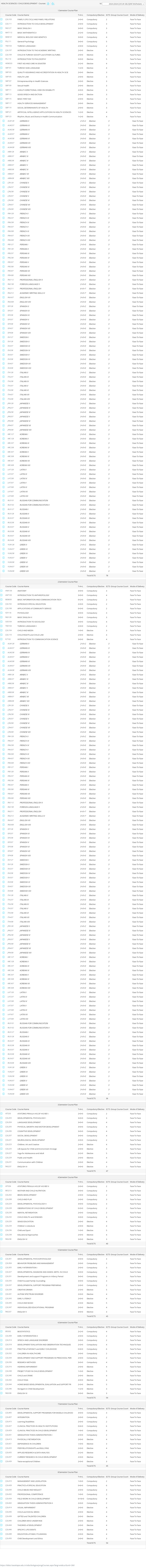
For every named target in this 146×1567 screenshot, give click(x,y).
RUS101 (11, 500)
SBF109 (8, 85)
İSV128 (10, 341)
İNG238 (8, 1239)
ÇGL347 (8, 1307)
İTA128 (10, 372)
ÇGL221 (8, 1140)
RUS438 (11, 540)
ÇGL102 (8, 604)
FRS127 (10, 244)
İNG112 (11, 279)
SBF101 (8, 68)
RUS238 (11, 522)
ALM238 (11, 129)
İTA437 (10, 394)
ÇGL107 (8, 50)
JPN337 (10, 416)
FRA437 (11, 235)
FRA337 (11, 227)
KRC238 (11, 447)
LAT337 (11, 482)
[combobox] (123, 3)
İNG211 (11, 288)
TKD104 (8, 626)
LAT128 (11, 469)
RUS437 (11, 536)
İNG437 (11, 297)
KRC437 (11, 461)
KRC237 (11, 443)
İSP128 (10, 306)
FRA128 (11, 213)
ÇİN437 (10, 204)
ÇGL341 (8, 1294)
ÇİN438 (10, 209)
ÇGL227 (8, 1153)
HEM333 (8, 63)
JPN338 (10, 421)
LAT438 (11, 496)
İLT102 (8, 639)
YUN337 (11, 558)
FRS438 (10, 275)
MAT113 (8, 32)
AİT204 (8, 1186)
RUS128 (11, 513)
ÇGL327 (8, 1272)
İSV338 (10, 359)
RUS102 (11, 505)
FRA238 (11, 222)
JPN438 (10, 430)
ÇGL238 (8, 1234)
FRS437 (10, 271)
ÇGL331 (8, 1276)
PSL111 (8, 41)
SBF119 (8, 107)
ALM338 (11, 138)
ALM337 (11, 134)
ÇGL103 (8, 19)
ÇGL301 (8, 1259)
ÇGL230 (8, 1212)
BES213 (8, 1190)
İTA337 (10, 385)
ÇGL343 (8, 1298)
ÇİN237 (10, 187)
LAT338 (11, 487)
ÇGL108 (8, 608)
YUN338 (11, 562)
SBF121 (8, 112)
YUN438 (11, 571)
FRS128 (10, 249)
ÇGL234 (8, 1226)
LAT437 (11, 491)
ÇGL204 (8, 1122)
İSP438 (10, 333)
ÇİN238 (10, 191)
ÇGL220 (8, 1221)
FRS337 (10, 262)
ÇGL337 (8, 1285)
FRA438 (11, 240)
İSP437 (10, 328)
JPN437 (10, 425)
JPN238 (10, 412)
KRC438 (11, 465)
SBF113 (8, 94)
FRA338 (11, 231)
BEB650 (8, 599)
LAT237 (11, 474)
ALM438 (11, 147)
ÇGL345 (8, 1303)
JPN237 (10, 408)
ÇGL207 (8, 1135)
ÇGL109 (8, 54)
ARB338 (11, 169)
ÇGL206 (8, 1131)
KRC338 (11, 456)
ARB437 (11, 174)
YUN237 (11, 549)
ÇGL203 (8, 1118)
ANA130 (8, 590)
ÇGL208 (8, 1199)
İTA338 (10, 390)
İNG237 (8, 1166)
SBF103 (8, 72)
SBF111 (8, 90)
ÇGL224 (8, 1203)
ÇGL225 (8, 1149)
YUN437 (11, 566)
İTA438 (10, 399)
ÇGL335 (8, 1281)
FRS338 (10, 266)
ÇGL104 (8, 630)
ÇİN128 (10, 182)
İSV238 (10, 350)
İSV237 (10, 346)
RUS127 (11, 509)
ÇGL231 (8, 1162)
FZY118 (8, 613)
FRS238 (10, 258)
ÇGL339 (8, 1289)
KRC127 (11, 434)
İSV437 (10, 363)
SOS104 (8, 621)
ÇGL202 (8, 1195)
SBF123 (8, 116)
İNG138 (11, 284)
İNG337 (8, 1311)
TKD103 (8, 46)
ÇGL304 (8, 1263)
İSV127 (10, 337)
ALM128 (11, 121)
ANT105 (8, 595)
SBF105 (8, 76)
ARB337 (11, 165)
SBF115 (8, 99)
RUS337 (11, 527)
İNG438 (11, 302)
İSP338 (10, 324)
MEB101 (8, 37)
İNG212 (11, 293)
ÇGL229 (8, 1157)
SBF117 (8, 103)
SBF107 (8, 81)
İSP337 (10, 319)
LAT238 (11, 478)
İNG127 (8, 28)
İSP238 (10, 315)
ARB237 (11, 156)
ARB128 (11, 152)
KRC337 (11, 452)
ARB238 (11, 160)
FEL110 (8, 59)
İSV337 (10, 355)
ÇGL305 (8, 1267)
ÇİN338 (10, 200)
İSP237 (10, 310)
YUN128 (11, 544)
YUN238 (11, 553)
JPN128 (10, 403)
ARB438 (11, 178)
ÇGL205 (8, 1126)
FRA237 (11, 218)
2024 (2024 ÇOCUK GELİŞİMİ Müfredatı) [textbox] (125, 4)
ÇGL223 (8, 1144)
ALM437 (11, 143)
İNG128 (8, 617)
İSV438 (10, 368)
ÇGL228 (8, 1208)
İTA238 (10, 381)
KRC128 (11, 438)
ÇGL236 (8, 1230)
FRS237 (10, 253)
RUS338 (11, 531)
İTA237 (10, 377)
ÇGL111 (8, 24)
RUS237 (11, 518)
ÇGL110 (8, 635)
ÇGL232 (8, 1217)
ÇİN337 (10, 196)
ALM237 (11, 125)
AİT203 (8, 1113)
